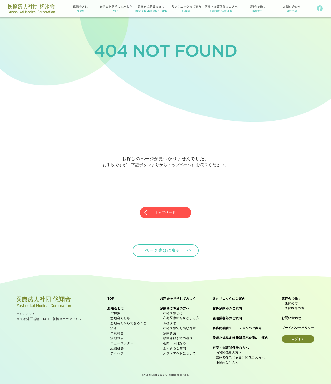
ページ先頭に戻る (168, 249)
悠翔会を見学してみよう (178, 297)
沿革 (113, 327)
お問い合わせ (291, 317)
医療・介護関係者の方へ (231, 347)
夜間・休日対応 (174, 342)
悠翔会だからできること (128, 322)
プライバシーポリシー (298, 327)
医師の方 (291, 302)
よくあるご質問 (174, 347)
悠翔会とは (115, 307)
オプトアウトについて (179, 352)
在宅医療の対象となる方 (181, 317)
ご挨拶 (115, 312)
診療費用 (169, 332)
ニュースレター (121, 342)
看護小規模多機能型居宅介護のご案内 (240, 337)
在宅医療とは (173, 312)
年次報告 (117, 332)
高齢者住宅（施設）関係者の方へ (240, 356)
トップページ (165, 212)
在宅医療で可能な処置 (179, 327)
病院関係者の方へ (229, 351)
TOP (110, 297)
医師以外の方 (294, 307)
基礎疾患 (169, 322)
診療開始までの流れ (178, 337)
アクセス (117, 352)
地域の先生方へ (227, 362)
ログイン (298, 338)
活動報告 (117, 337)
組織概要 (117, 347)
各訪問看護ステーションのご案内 (237, 327)
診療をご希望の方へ (175, 307)
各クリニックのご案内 (229, 297)
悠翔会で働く (291, 297)
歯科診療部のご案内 (227, 307)
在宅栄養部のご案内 (227, 317)
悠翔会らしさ (120, 317)
